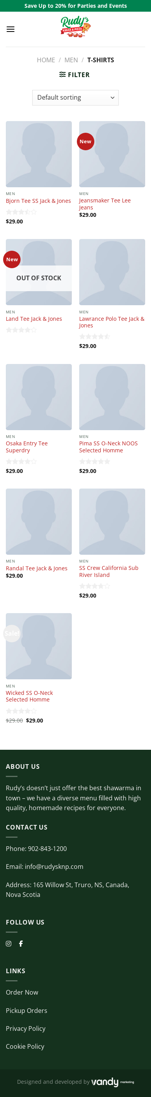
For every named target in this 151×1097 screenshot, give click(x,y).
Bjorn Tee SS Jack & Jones (38, 200)
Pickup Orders (26, 1010)
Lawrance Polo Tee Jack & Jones (111, 322)
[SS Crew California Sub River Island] (112, 522)
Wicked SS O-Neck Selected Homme (29, 696)
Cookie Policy (25, 1046)
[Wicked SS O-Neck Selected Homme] (39, 646)
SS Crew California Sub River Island (109, 571)
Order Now (22, 992)
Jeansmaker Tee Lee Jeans (105, 204)
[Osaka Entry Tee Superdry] (39, 397)
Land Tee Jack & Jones (34, 318)
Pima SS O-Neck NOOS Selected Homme (108, 447)
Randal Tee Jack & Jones (37, 568)
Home (46, 60)
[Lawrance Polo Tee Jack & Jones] (112, 272)
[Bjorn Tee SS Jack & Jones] (39, 154)
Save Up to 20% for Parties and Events (75, 5)
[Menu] (10, 29)
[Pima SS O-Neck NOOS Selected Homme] (112, 397)
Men (71, 60)
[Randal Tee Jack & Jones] (39, 522)
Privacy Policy (25, 1028)
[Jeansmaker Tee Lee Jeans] (112, 154)
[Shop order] (75, 97)
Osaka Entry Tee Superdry (27, 447)
